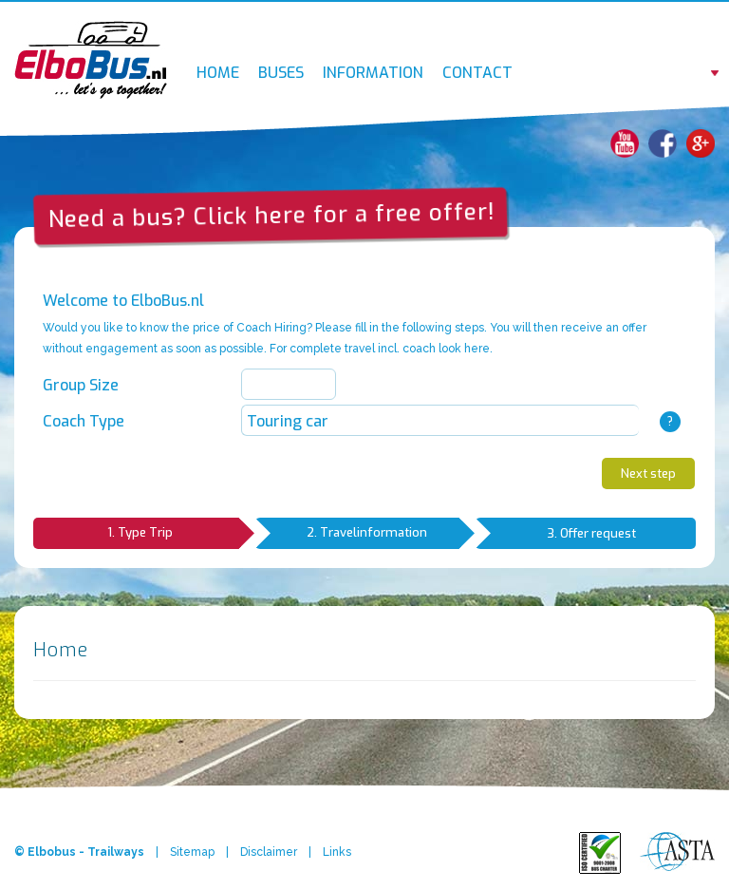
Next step (648, 473)
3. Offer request (591, 533)
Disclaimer (268, 852)
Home (217, 73)
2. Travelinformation (391, 533)
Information (373, 73)
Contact (477, 73)
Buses (281, 73)
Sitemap (192, 852)
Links (337, 852)
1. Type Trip (180, 533)
